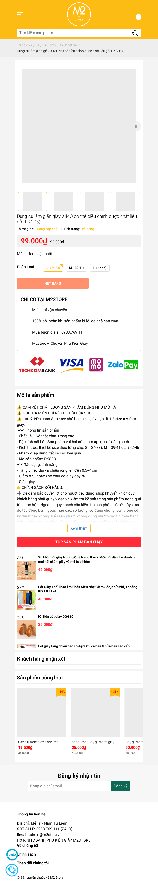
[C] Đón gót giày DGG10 (55, 616)
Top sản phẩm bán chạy (79, 542)
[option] (79, 126)
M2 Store (56, 877)
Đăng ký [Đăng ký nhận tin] (120, 786)
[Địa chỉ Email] (79, 786)
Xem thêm (79, 528)
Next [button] (136, 126)
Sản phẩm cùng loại (40, 677)
